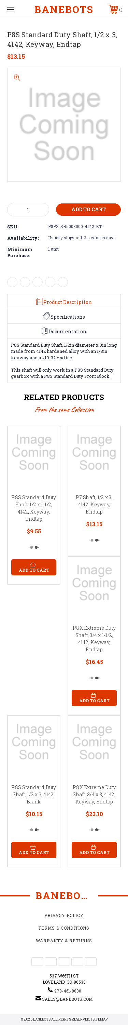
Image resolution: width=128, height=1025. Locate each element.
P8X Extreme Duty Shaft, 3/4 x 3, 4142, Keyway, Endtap (94, 794)
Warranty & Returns (64, 940)
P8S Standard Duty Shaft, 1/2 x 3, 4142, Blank (33, 794)
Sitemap (100, 1019)
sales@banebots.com (67, 999)
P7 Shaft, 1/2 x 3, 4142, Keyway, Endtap (94, 504)
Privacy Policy (64, 915)
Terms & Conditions (63, 928)
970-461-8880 (67, 991)
